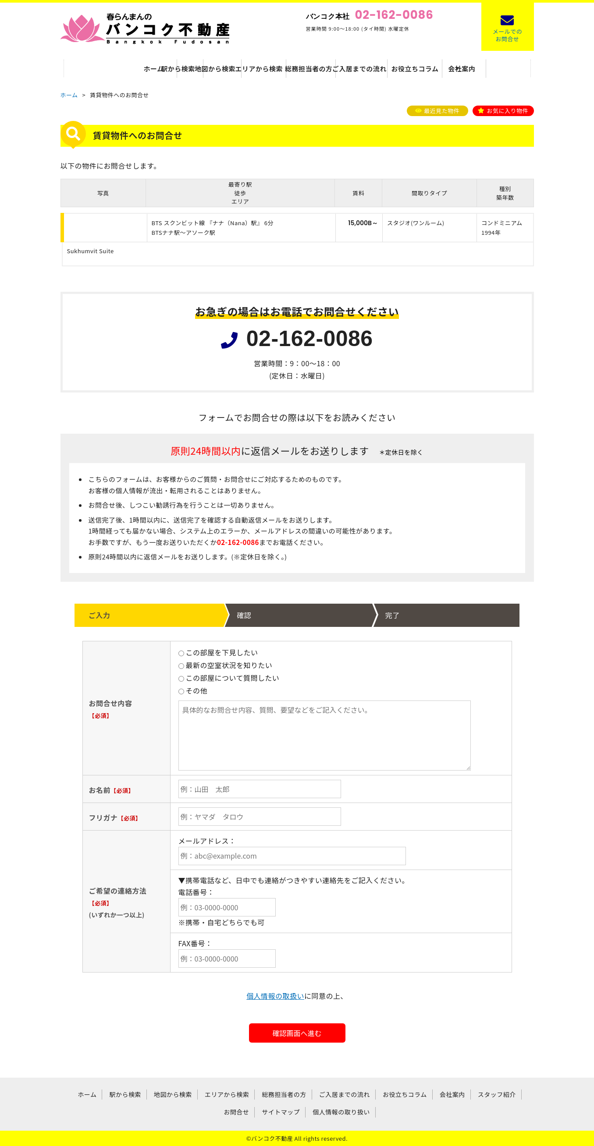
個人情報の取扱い (275, 995)
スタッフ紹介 (497, 1094)
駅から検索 (151, 68)
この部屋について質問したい (229, 677)
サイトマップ (281, 1111)
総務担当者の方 (325, 68)
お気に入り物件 (507, 110)
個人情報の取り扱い (341, 1111)
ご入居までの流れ (384, 68)
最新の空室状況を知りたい (225, 665)
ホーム (93, 68)
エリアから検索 (267, 68)
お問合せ (236, 1111)
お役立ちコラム (442, 68)
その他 (193, 690)
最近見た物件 (441, 110)
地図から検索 (209, 68)
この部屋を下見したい (218, 652)
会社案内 (501, 68)
